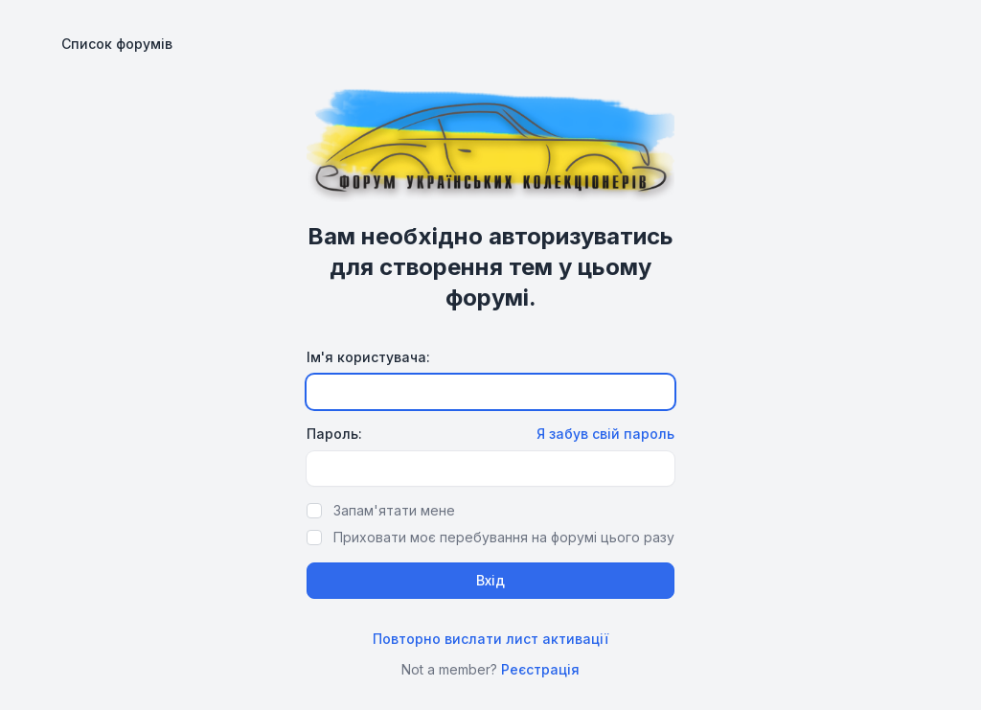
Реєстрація (540, 669)
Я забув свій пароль (605, 433)
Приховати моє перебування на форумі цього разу (503, 537)
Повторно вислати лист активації (490, 638)
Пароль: (334, 433)
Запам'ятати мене (394, 510)
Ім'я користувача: (368, 357)
